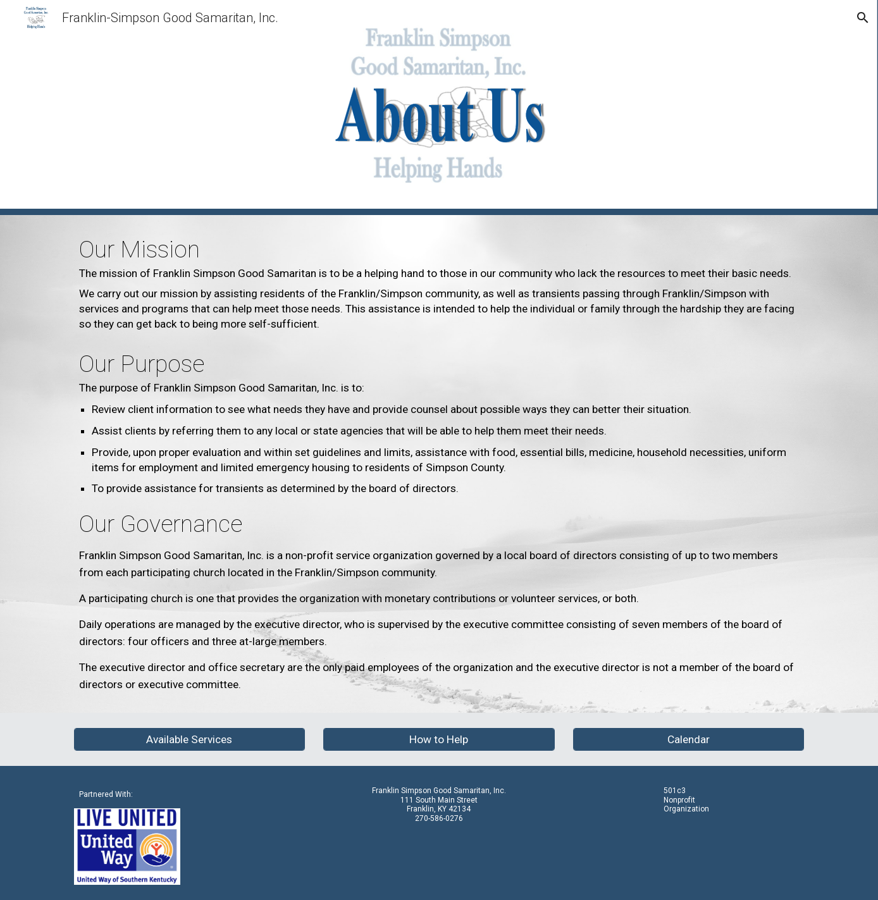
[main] (439, 464)
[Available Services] (189, 740)
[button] (863, 18)
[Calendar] (688, 740)
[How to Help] (438, 740)
